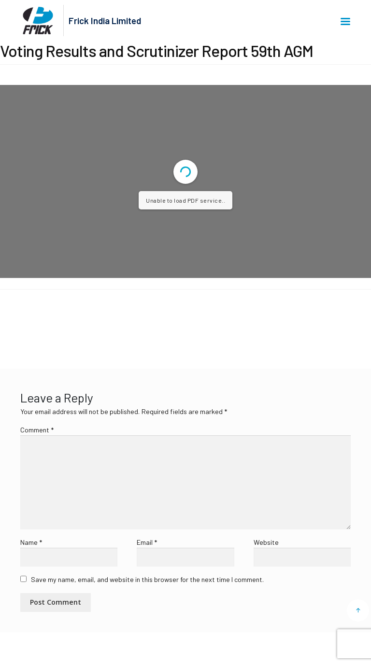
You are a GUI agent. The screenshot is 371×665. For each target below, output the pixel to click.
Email (147, 542)
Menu (345, 21)
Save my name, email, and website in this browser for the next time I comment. (147, 579)
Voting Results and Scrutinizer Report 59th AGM (88, 323)
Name (31, 542)
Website (266, 542)
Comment (37, 430)
